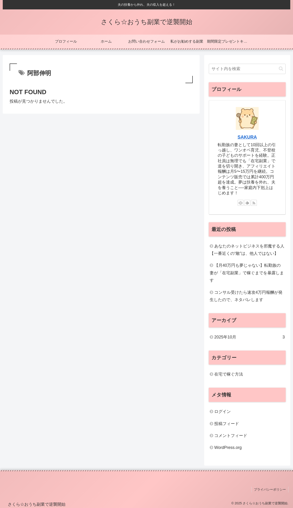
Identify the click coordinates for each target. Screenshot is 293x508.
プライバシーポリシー (270, 489)
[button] (281, 68)
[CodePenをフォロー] (241, 203)
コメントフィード (230, 435)
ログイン (222, 411)
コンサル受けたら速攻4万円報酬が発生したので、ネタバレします (246, 296)
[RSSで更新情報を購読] (254, 203)
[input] (247, 69)
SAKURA (247, 137)
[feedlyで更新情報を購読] (247, 203)
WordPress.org (228, 447)
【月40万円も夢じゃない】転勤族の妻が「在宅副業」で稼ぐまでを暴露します (247, 273)
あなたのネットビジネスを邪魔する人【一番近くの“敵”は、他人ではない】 (247, 250)
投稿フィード (226, 423)
